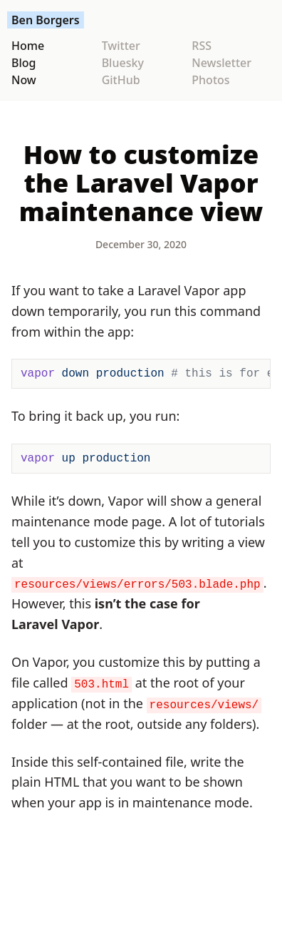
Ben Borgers (45, 20)
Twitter (121, 45)
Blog (23, 63)
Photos (210, 80)
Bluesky (123, 63)
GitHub (121, 80)
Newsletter (221, 63)
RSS (202, 45)
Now (23, 80)
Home (27, 45)
